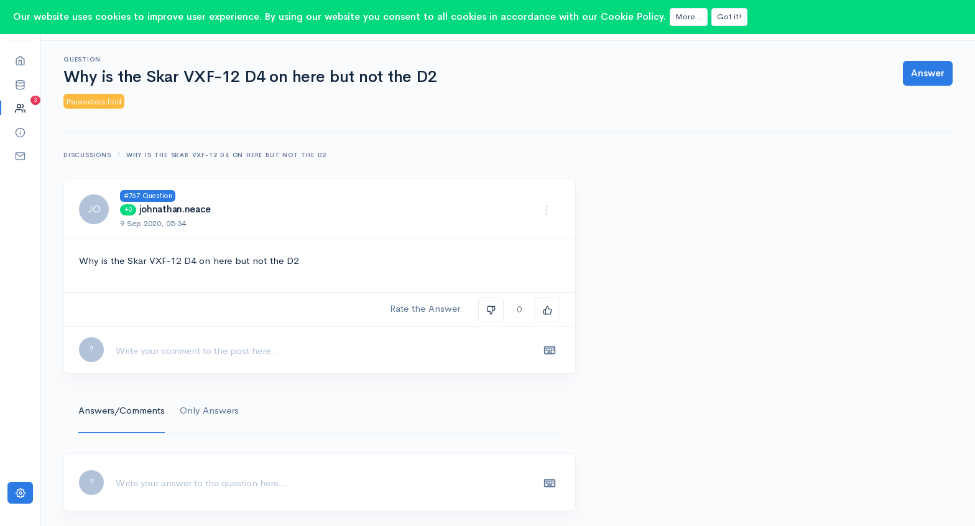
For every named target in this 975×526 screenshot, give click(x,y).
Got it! (729, 16)
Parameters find (94, 102)
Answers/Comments (121, 410)
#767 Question (148, 195)
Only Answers (209, 410)
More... (688, 16)
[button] (20, 84)
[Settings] (20, 493)
